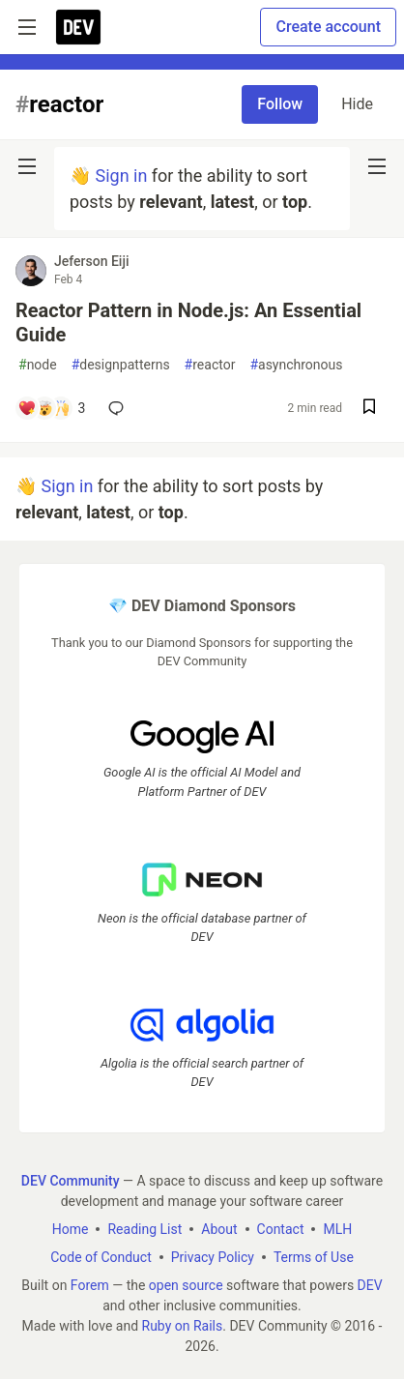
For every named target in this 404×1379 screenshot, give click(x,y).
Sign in (121, 175)
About (219, 1228)
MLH (337, 1228)
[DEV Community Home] (78, 27)
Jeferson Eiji (92, 261)
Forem (90, 1284)
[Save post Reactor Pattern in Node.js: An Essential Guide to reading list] (369, 408)
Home (70, 1228)
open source (186, 1284)
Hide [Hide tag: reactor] (357, 104)
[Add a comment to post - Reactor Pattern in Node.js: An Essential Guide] (51, 408)
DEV (370, 1284)
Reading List (144, 1228)
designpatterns (121, 365)
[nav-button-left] (27, 166)
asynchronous (295, 365)
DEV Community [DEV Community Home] (70, 1180)
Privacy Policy (212, 1256)
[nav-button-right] (377, 166)
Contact (280, 1228)
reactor (210, 365)
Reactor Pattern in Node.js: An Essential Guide (188, 322)
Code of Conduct (101, 1256)
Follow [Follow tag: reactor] (280, 104)
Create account (328, 26)
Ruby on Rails (182, 1325)
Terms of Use (314, 1256)
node (37, 365)
